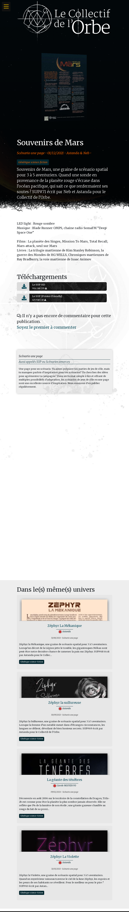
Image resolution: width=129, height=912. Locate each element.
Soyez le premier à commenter (46, 327)
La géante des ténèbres (64, 780)
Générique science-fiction (32, 162)
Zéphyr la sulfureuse (64, 703)
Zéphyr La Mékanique (65, 626)
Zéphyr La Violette (64, 857)
